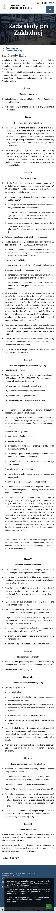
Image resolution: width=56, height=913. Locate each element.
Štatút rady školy (13, 48)
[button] (50, 9)
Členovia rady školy (14, 51)
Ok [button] (48, 906)
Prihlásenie (48, 3)
